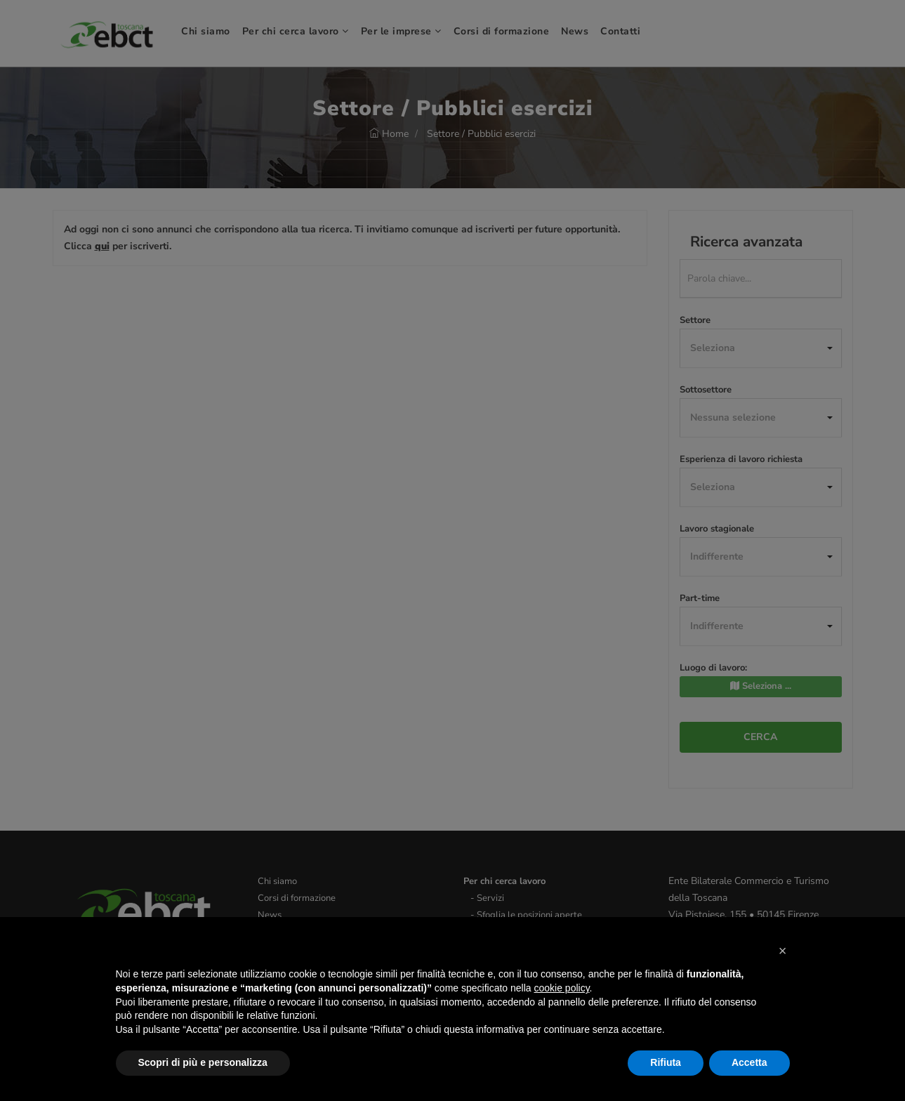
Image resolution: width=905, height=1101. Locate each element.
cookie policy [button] (561, 988)
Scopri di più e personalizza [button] (202, 1062)
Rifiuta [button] (665, 1062)
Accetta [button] (749, 1062)
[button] (783, 951)
